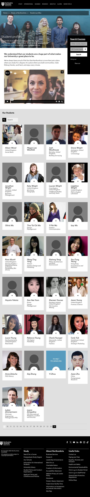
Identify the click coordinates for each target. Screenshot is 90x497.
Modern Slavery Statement (55, 481)
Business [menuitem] (37, 4)
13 (17, 426)
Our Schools (28, 460)
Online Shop (73, 480)
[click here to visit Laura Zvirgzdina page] (34, 396)
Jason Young (76, 300)
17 (30, 426)
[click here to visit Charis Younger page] (56, 324)
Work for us (50, 462)
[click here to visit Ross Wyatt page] (12, 246)
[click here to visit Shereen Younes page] (56, 287)
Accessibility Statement (54, 471)
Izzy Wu (74, 226)
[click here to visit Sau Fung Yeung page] (78, 246)
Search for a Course (30, 454)
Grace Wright (77, 148)
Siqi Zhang (31, 374)
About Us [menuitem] (53, 4)
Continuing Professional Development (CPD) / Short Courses (78, 65)
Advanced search (82, 59)
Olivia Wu (9, 226)
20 (41, 426)
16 (27, 426)
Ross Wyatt (10, 260)
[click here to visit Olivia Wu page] (12, 212)
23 (51, 426)
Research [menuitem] (45, 4)
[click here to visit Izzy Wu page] (78, 212)
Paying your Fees (74, 457)
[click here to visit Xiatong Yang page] (56, 246)
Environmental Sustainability (78, 467)
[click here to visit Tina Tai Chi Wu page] (34, 212)
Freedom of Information (54, 468)
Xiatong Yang (55, 260)
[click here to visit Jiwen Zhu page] (78, 360)
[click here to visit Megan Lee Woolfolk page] (34, 134)
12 (14, 426)
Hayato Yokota (11, 300)
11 (10, 426)
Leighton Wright (75, 187)
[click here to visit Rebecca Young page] (34, 324)
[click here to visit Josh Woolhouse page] (56, 134)
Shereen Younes (56, 300)
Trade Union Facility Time (54, 484)
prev (4, 426)
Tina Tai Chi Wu (34, 226)
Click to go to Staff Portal (77, 473)
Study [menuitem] (20, 4)
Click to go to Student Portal (78, 470)
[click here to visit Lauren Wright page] (56, 172)
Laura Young (10, 338)
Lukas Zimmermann (11, 411)
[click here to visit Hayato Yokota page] (12, 287)
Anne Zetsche (11, 374)
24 (54, 426)
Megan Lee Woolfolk (32, 149)
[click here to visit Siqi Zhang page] (34, 360)
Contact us (72, 454)
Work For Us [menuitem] (68, 4)
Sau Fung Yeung (75, 261)
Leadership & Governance (54, 460)
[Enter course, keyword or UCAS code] (78, 44)
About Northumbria (55, 451)
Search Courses (77, 39)
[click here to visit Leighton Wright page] (78, 172)
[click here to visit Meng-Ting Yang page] (34, 246)
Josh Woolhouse (54, 149)
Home (5, 13)
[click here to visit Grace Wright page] (78, 134)
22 (47, 426)
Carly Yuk (75, 338)
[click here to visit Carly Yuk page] (78, 324)
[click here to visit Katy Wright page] (34, 172)
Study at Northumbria (18, 13)
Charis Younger (55, 338)
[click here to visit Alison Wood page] (12, 134)
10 (7, 426)
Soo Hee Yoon (33, 300)
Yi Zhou (52, 374)
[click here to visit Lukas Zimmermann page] (12, 396)
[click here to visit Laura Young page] (12, 324)
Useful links (74, 451)
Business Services (52, 454)
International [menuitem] (28, 4)
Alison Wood (10, 148)
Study (26, 451)
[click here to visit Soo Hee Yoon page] (34, 287)
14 (20, 426)
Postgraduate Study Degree (33, 457)
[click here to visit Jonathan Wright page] (12, 172)
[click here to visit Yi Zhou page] (56, 360)
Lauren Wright (55, 186)
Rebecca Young (33, 338)
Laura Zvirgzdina (31, 411)
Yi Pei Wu (53, 226)
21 (44, 426)
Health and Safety (74, 464)
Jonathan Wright (9, 187)
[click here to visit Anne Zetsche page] (12, 360)
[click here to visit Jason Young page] (78, 287)
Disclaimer (49, 478)
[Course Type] (78, 49)
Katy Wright (32, 186)
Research (49, 457)
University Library (29, 467)
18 (34, 426)
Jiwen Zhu (75, 374)
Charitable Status (51, 465)
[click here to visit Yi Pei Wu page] (56, 212)
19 (37, 426)
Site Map (49, 491)
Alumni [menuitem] (59, 4)
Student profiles (35, 13)
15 (24, 426)
